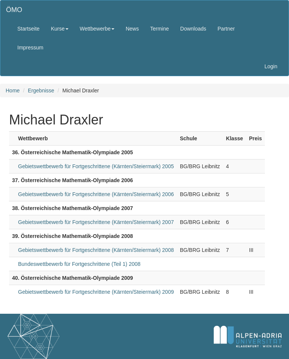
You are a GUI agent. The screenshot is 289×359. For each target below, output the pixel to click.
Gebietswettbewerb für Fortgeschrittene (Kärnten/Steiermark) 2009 (96, 292)
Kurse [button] (59, 29)
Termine (159, 29)
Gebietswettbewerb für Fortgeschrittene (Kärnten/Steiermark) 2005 (96, 166)
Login (271, 66)
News (132, 29)
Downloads (193, 29)
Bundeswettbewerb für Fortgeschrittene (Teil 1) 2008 (79, 264)
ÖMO (14, 10)
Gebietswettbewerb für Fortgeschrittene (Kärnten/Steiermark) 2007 (96, 222)
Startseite (28, 29)
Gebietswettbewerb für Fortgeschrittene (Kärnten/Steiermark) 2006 (96, 194)
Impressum (30, 47)
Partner (226, 29)
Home (13, 90)
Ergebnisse (41, 90)
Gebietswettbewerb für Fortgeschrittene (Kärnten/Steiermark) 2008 (96, 250)
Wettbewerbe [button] (97, 29)
